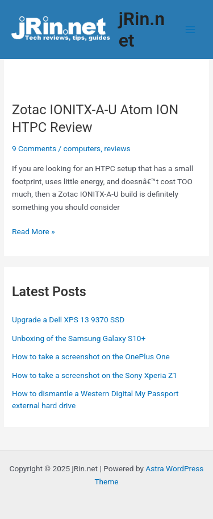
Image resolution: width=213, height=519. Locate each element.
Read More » (33, 231)
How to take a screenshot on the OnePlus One (91, 356)
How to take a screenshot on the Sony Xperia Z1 (94, 375)
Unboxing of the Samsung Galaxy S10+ (78, 338)
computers (82, 148)
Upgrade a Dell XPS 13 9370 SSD (68, 319)
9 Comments (34, 148)
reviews (117, 148)
